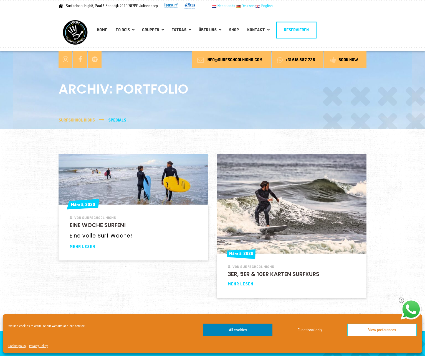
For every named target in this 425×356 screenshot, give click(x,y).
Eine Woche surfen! (98, 225)
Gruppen (150, 29)
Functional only (310, 329)
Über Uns (208, 29)
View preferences (382, 329)
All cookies (238, 329)
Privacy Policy (38, 346)
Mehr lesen (104, 246)
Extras (178, 29)
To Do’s (122, 29)
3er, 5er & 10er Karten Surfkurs (273, 274)
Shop (234, 29)
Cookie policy (17, 346)
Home (102, 29)
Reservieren (296, 29)
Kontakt (256, 29)
